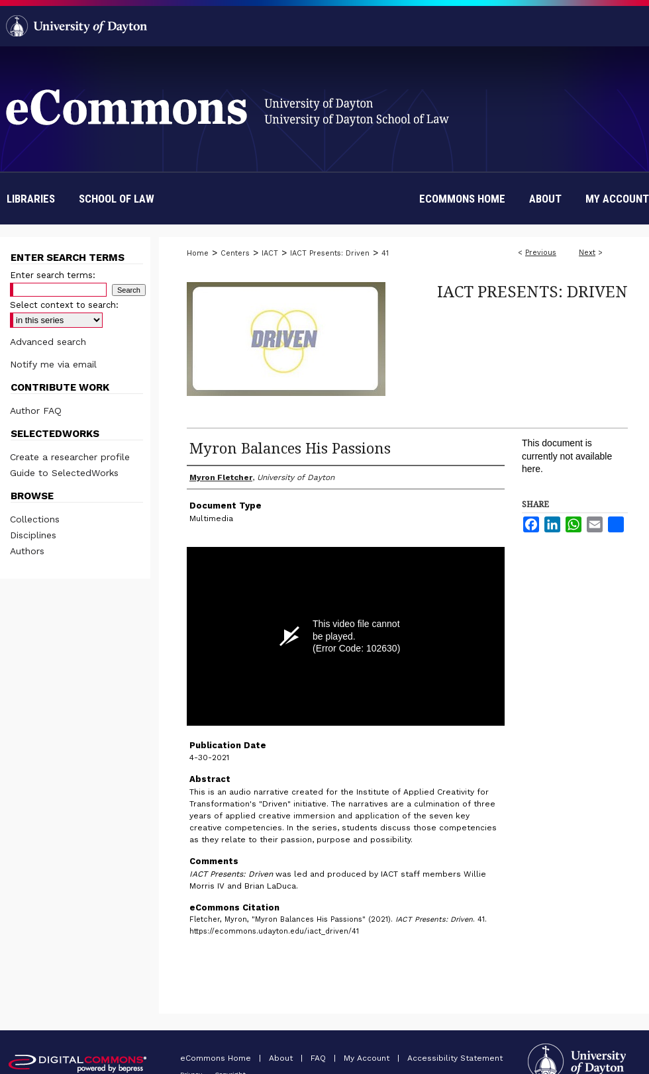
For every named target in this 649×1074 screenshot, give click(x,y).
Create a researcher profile (70, 457)
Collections (35, 519)
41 (385, 253)
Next (587, 252)
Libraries (31, 198)
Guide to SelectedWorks (64, 472)
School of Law (116, 198)
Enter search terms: (52, 275)
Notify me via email (53, 364)
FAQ (319, 1058)
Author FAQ (36, 410)
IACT (270, 253)
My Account (368, 1058)
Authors (27, 551)
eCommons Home (217, 1058)
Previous (540, 252)
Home (198, 253)
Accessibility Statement (455, 1058)
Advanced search (48, 341)
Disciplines (33, 535)
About (282, 1058)
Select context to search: (64, 305)
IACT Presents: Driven (330, 253)
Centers (235, 253)
